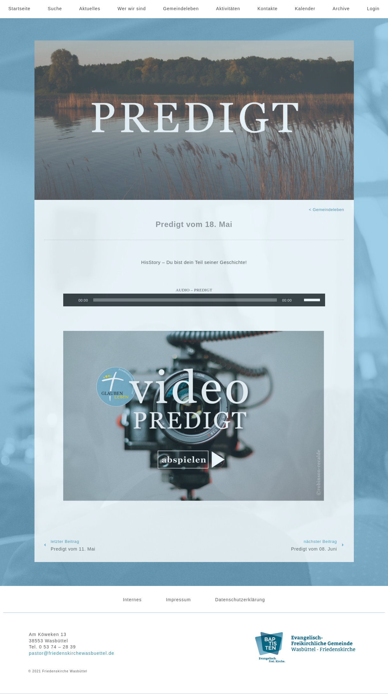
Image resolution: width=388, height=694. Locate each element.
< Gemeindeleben (326, 209)
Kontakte (267, 8)
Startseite (19, 8)
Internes (132, 599)
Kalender (305, 8)
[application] (194, 300)
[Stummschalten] (299, 300)
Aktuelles (89, 8)
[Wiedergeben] (71, 300)
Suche (55, 8)
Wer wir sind (132, 8)
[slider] (185, 300)
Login (373, 8)
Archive (341, 8)
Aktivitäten (228, 8)
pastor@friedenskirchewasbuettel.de (71, 653)
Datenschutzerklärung (240, 599)
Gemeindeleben (181, 8)
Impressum (178, 599)
